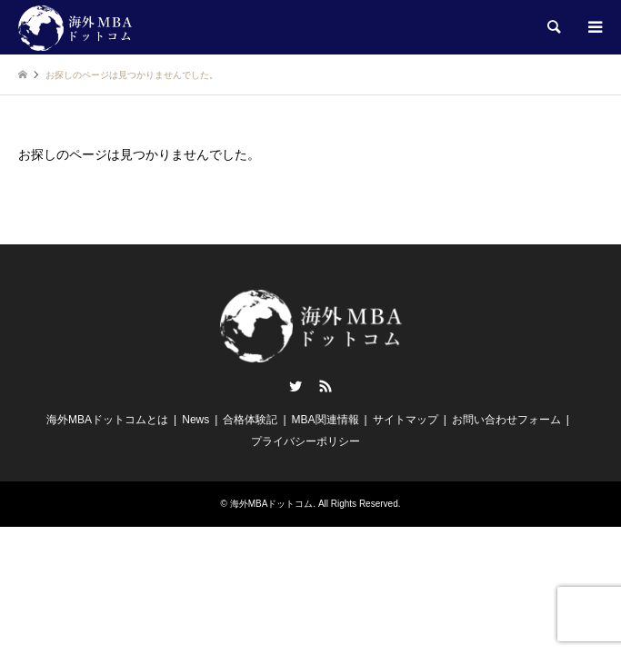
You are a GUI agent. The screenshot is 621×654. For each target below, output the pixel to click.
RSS (325, 386)
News (195, 419)
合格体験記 (250, 419)
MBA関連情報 (325, 419)
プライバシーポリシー (305, 441)
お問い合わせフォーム (506, 419)
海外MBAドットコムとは (107, 419)
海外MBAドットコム (272, 504)
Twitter (295, 386)
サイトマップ (405, 419)
